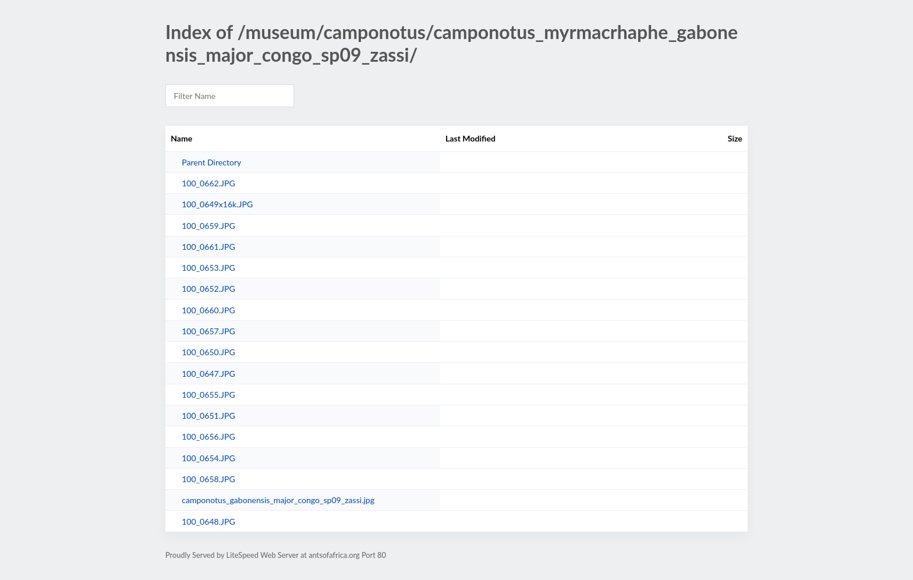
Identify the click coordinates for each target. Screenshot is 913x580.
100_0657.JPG (208, 331)
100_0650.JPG (208, 352)
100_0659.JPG (208, 226)
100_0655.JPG (208, 394)
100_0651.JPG (208, 415)
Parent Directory (211, 162)
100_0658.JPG (208, 479)
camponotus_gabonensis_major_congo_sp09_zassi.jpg (278, 500)
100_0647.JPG (208, 374)
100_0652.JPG (208, 288)
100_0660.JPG (208, 310)
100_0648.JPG (208, 521)
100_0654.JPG (208, 458)
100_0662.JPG (208, 183)
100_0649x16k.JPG (217, 204)
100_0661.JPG (208, 247)
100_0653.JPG (208, 268)
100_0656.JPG (208, 436)
